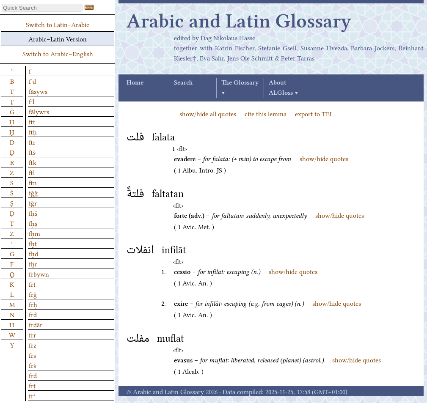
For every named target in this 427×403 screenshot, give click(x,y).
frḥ (33, 304)
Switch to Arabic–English (57, 53)
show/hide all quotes (207, 113)
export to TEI (313, 113)
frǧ (33, 294)
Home (135, 83)
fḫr (33, 263)
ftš (32, 151)
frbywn (39, 273)
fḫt (33, 243)
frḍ (33, 375)
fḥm (34, 233)
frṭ (32, 385)
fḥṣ (33, 223)
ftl (32, 172)
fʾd (32, 80)
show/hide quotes (324, 158)
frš (32, 365)
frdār (35, 324)
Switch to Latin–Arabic (57, 24)
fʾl (31, 101)
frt (32, 283)
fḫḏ (33, 253)
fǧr (33, 202)
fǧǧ (33, 192)
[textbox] (42, 8)
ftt (32, 121)
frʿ (32, 395)
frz (32, 344)
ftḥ (33, 131)
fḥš (33, 212)
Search (183, 83)
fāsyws (38, 91)
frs (32, 354)
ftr (32, 141)
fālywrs (39, 111)
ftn (33, 182)
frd (33, 314)
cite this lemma (266, 113)
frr (32, 334)
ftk (32, 162)
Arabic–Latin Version (57, 38)
